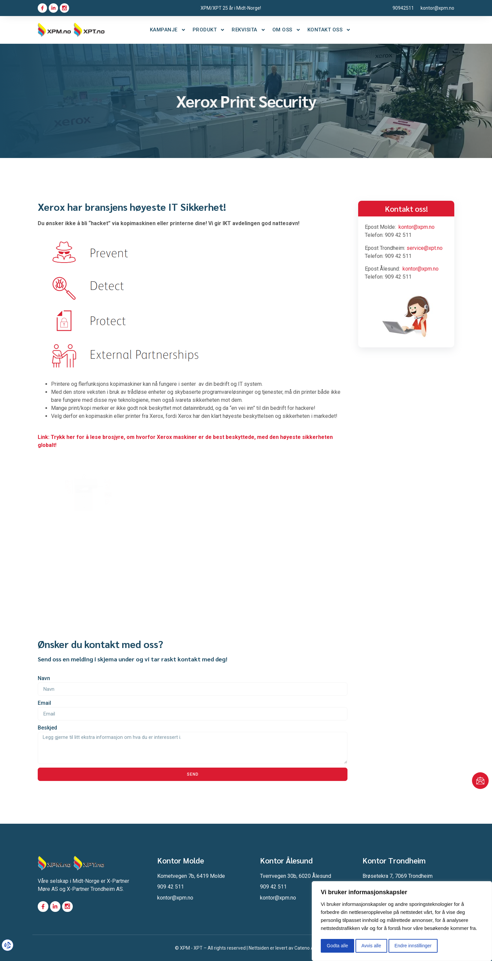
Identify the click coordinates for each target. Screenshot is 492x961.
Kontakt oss (329, 30)
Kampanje (168, 30)
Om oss (286, 30)
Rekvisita (249, 30)
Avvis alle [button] (371, 945)
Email (44, 703)
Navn (44, 678)
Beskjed (47, 728)
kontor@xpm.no (416, 227)
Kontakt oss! (406, 208)
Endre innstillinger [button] (413, 945)
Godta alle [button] (337, 945)
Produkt (209, 30)
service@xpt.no (425, 248)
